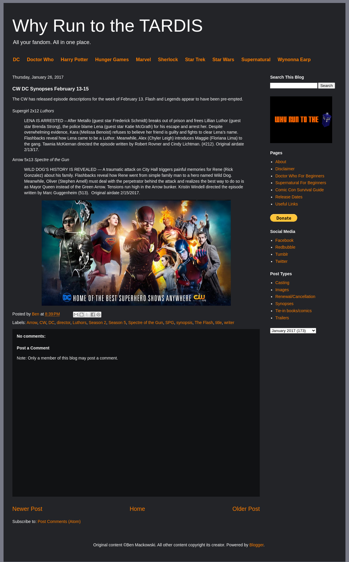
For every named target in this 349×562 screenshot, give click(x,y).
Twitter (281, 261)
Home (137, 509)
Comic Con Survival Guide (299, 189)
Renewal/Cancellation (295, 296)
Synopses (284, 303)
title (218, 322)
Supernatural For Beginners (300, 182)
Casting (282, 282)
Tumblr (281, 254)
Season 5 (117, 322)
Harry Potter (74, 59)
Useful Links (286, 204)
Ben (36, 314)
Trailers (282, 317)
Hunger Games (112, 59)
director (63, 322)
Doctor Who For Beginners (299, 176)
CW (43, 322)
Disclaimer (285, 168)
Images (282, 289)
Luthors (80, 322)
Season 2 (97, 322)
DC (16, 59)
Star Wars (223, 59)
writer (229, 322)
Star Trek (195, 59)
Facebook (284, 240)
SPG (169, 322)
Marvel (143, 59)
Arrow (32, 322)
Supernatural (256, 59)
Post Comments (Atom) (59, 521)
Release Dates (289, 197)
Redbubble (285, 247)
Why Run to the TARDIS (107, 25)
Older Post (246, 509)
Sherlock (168, 59)
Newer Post (27, 509)
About (280, 161)
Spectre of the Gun (145, 322)
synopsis (184, 322)
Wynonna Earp (294, 59)
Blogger (256, 544)
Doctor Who (40, 59)
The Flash (204, 322)
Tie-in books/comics (293, 310)
